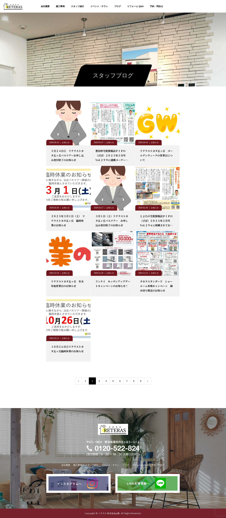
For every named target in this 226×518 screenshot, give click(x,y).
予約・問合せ (156, 6)
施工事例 (60, 6)
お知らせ (66, 142)
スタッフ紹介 (77, 6)
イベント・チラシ (99, 6)
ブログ (117, 6)
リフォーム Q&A (135, 6)
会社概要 (45, 6)
